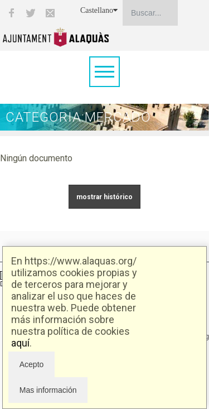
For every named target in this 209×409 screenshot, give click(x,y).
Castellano (99, 10)
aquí (20, 343)
